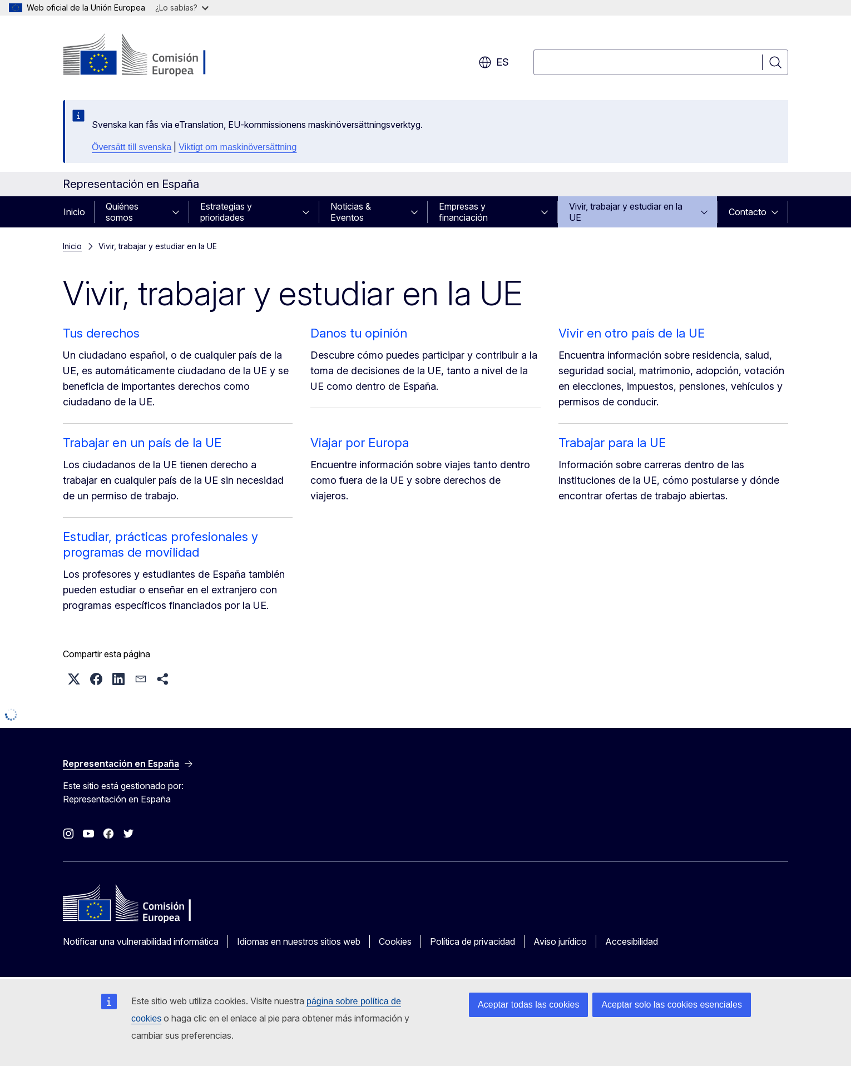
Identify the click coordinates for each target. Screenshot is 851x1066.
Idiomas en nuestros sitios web (298, 941)
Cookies (395, 941)
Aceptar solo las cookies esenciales (671, 1004)
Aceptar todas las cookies (528, 1004)
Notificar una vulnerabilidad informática (141, 941)
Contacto (747, 211)
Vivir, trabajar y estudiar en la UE (625, 212)
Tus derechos (101, 333)
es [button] (493, 62)
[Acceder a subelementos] (179, 211)
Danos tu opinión (358, 333)
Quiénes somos (122, 212)
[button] (74, 679)
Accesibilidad (631, 941)
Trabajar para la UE (612, 442)
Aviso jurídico (560, 941)
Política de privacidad (472, 941)
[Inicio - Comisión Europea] (153, 55)
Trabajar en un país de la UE (142, 442)
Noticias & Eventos (350, 212)
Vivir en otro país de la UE (631, 333)
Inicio (74, 211)
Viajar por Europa (359, 442)
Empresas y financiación (463, 212)
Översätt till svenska (131, 147)
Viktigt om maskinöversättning (237, 147)
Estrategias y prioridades (226, 212)
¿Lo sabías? (182, 7)
